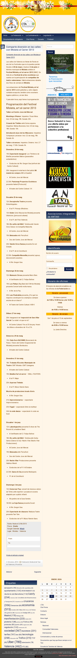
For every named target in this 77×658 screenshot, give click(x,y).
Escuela (41, 39)
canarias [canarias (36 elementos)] (13, 598)
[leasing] (60, 107)
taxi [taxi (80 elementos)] (19, 635)
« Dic (42, 605)
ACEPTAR (38, 656)
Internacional (46, 633)
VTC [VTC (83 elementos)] (25, 647)
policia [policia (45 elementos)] (19, 622)
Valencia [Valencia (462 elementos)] (13, 646)
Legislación (47, 35)
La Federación (16, 35)
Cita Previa (44, 607)
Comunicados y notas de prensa (51, 637)
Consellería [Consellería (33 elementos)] (19, 601)
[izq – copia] (60, 198)
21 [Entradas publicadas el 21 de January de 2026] (52, 596)
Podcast (50, 39)
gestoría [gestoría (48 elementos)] (11, 613)
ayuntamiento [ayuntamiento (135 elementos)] (12, 590)
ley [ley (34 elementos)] (33, 613)
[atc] (60, 231)
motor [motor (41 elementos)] (28, 619)
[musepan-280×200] (60, 64)
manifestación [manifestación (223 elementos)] (14, 618)
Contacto (43, 611)
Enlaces (43, 615)
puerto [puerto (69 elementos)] (19, 625)
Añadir (22, 529)
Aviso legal (44, 618)
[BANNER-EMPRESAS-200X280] (60, 85)
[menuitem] (5, 35)
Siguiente (37, 572)
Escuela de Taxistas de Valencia (51, 646)
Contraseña (50, 261)
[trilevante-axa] (60, 150)
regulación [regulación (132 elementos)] (11, 627)
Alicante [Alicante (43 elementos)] (20, 588)
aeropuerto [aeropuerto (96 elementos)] (10, 588)
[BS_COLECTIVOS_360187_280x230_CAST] (60, 129)
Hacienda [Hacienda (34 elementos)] (18, 613)
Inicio (5, 35)
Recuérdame (53, 268)
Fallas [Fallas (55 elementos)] (22, 610)
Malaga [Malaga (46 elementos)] (19, 616)
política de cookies (57, 653)
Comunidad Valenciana (50, 629)
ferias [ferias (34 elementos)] (28, 610)
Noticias (43, 622)
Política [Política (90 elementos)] (28, 622)
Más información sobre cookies (67, 655)
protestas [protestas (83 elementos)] (9, 625)
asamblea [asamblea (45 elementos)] (29, 588)
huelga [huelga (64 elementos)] (26, 613)
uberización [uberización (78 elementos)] (27, 642)
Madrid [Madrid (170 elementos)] (10, 615)
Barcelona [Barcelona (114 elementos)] (21, 594)
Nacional (45, 625)
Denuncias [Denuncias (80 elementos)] (16, 605)
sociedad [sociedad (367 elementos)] (12, 630)
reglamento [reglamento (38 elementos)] (27, 624)
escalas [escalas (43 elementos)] (14, 610)
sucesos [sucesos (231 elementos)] (29, 630)
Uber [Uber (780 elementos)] (15, 642)
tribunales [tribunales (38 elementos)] (14, 638)
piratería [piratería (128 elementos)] (10, 622)
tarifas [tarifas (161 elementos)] (9, 634)
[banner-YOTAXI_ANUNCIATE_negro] (60, 174)
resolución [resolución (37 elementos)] (23, 627)
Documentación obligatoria (13, 39)
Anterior (9, 572)
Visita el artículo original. (15, 555)
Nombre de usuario (52, 253)
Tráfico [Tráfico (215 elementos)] (24, 638)
